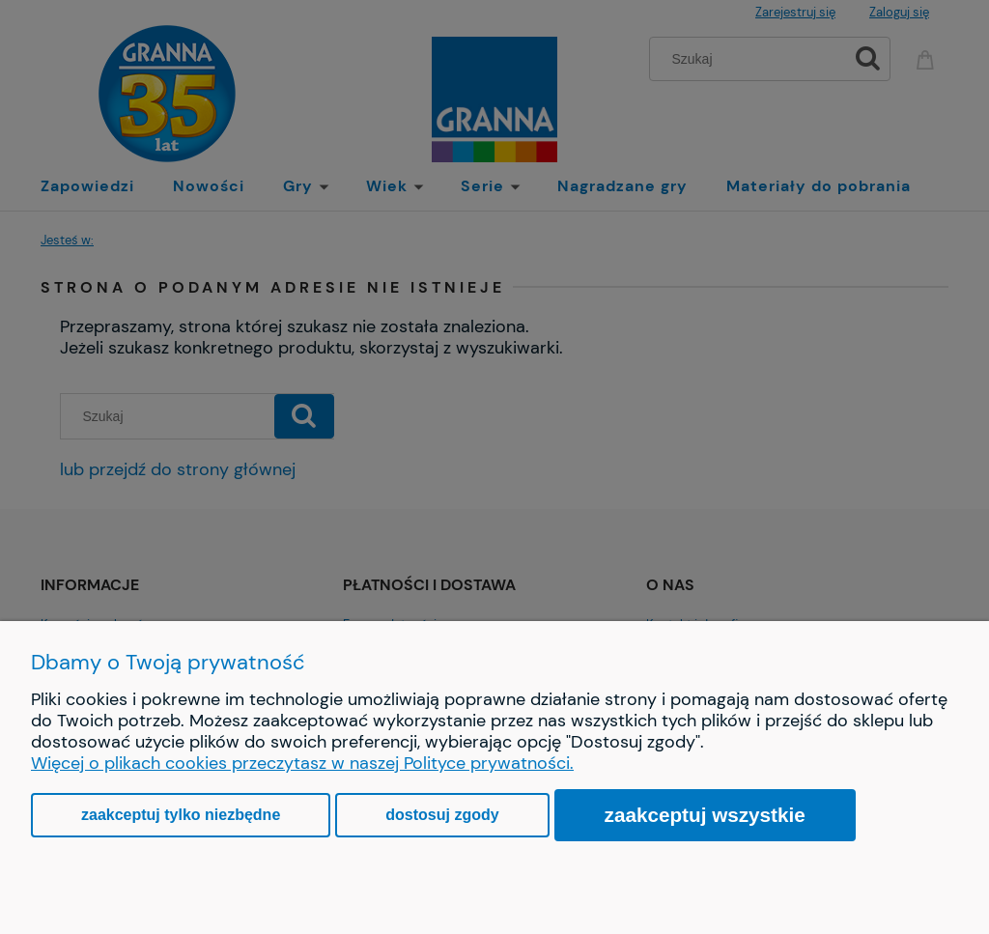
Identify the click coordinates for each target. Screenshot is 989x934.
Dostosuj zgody (441, 815)
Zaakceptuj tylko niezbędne (180, 815)
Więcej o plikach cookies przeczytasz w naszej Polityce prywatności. (302, 763)
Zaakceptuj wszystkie (705, 815)
